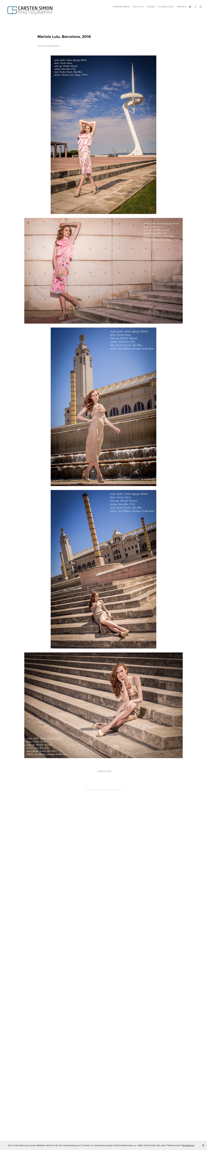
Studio (151, 6)
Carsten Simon (120, 6)
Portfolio (138, 6)
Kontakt (181, 6)
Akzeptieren (188, 1145)
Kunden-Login (166, 6)
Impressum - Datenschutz (113, 789)
